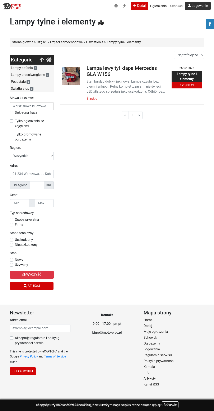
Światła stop (22, 89)
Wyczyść (32, 275)
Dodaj (139, 6)
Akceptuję (170, 404)
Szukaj (32, 286)
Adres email (18, 320)
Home (148, 320)
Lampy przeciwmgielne (30, 75)
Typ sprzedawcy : (22, 213)
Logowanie (198, 6)
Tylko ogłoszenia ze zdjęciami (29, 123)
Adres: (14, 166)
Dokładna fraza (26, 113)
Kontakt (149, 367)
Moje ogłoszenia (156, 332)
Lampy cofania (24, 68)
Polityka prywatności (159, 361)
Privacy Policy (29, 356)
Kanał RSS (151, 384)
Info (146, 373)
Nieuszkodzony (26, 245)
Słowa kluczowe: (22, 98)
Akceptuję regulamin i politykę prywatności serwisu (37, 340)
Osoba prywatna (27, 220)
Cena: (14, 195)
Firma (19, 225)
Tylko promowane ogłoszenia (28, 136)
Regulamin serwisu (158, 355)
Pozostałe (20, 82)
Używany (21, 265)
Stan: (13, 253)
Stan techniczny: (22, 233)
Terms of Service (55, 356)
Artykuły (150, 378)
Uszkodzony (24, 240)
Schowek (176, 6)
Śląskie (92, 99)
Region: (15, 148)
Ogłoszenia (158, 6)
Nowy (19, 260)
